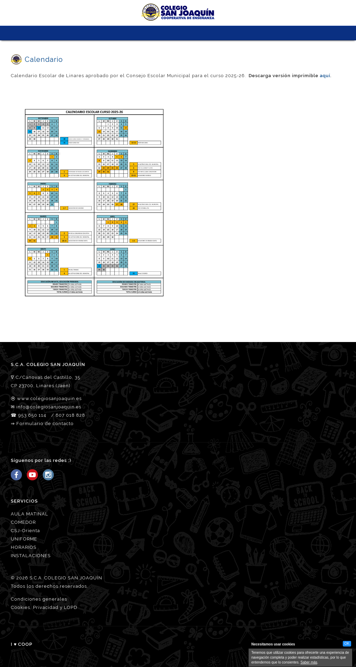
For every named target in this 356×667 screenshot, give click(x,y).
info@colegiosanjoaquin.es (48, 406)
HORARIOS (24, 547)
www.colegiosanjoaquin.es (49, 398)
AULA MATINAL (29, 513)
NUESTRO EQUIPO (145, 33)
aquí (325, 75)
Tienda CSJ (223, 33)
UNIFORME (24, 539)
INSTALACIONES (31, 555)
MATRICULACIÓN (184, 33)
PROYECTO (158, 33)
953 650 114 (32, 415)
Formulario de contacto (45, 423)
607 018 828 (70, 415)
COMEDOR (23, 522)
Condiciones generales (39, 599)
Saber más (308, 662)
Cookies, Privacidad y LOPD (44, 607)
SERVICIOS (171, 33)
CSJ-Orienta (25, 530)
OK (347, 643)
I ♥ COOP (22, 644)
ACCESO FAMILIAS (210, 33)
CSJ (133, 33)
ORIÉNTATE (197, 33)
